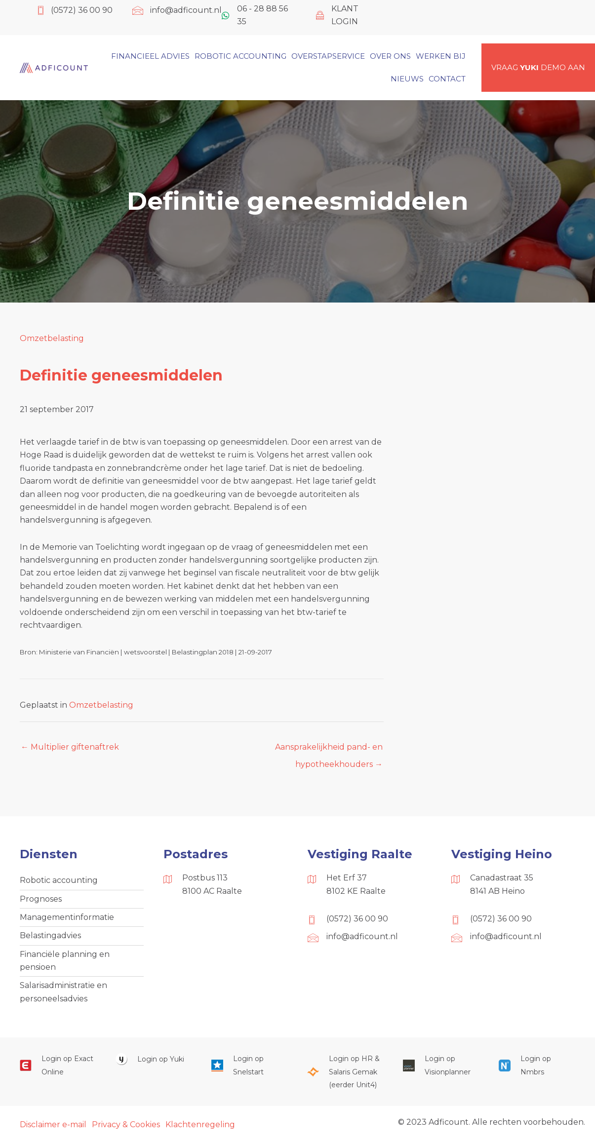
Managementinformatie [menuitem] (67, 917)
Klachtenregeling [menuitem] (200, 1124)
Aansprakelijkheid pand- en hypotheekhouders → (329, 749)
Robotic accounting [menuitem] (59, 880)
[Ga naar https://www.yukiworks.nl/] (154, 1059)
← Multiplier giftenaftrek (70, 747)
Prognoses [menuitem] (41, 899)
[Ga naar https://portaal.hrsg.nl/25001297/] (345, 1071)
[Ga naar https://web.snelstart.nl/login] (249, 1065)
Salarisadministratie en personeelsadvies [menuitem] (63, 992)
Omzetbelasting (52, 338)
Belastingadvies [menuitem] (50, 935)
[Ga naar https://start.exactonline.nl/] (58, 1065)
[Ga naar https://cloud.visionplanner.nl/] (441, 1065)
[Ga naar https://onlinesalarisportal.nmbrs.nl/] (537, 1065)
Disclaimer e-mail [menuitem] (53, 1124)
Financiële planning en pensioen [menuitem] (65, 961)
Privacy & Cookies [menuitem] (126, 1124)
